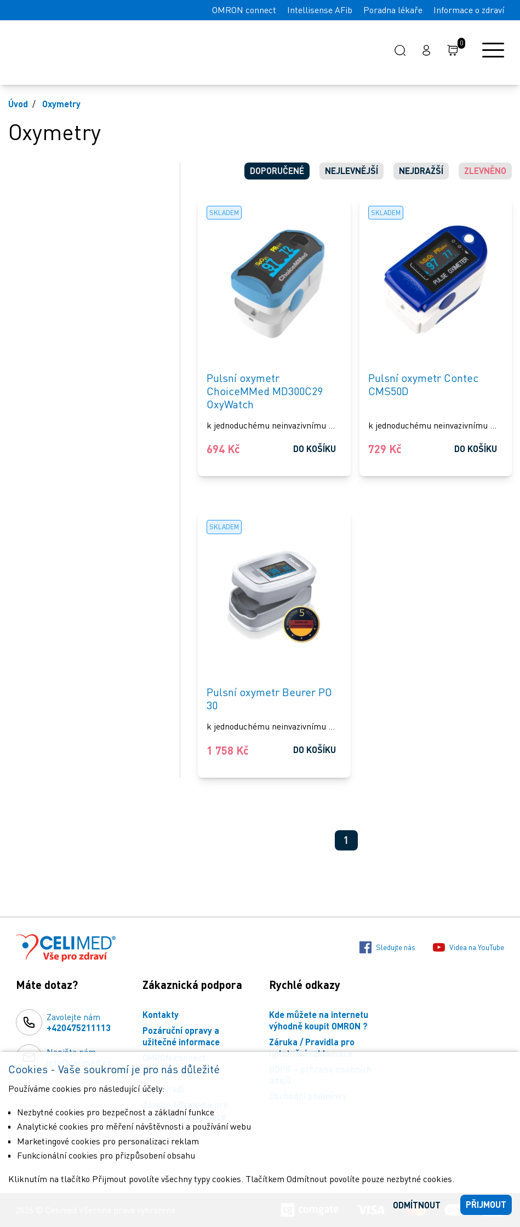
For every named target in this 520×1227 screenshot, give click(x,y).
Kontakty (160, 1014)
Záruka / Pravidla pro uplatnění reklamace (312, 1047)
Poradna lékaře (392, 9)
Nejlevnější (351, 170)
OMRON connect (244, 9)
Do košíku (314, 448)
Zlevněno (485, 170)
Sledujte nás (387, 947)
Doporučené (277, 170)
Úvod (18, 104)
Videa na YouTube (468, 947)
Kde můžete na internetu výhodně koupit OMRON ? (318, 1020)
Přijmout (486, 1204)
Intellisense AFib (319, 9)
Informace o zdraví (468, 9)
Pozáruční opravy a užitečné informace (181, 1036)
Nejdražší (421, 170)
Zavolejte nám (79, 1022)
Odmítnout (417, 1205)
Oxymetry (61, 104)
